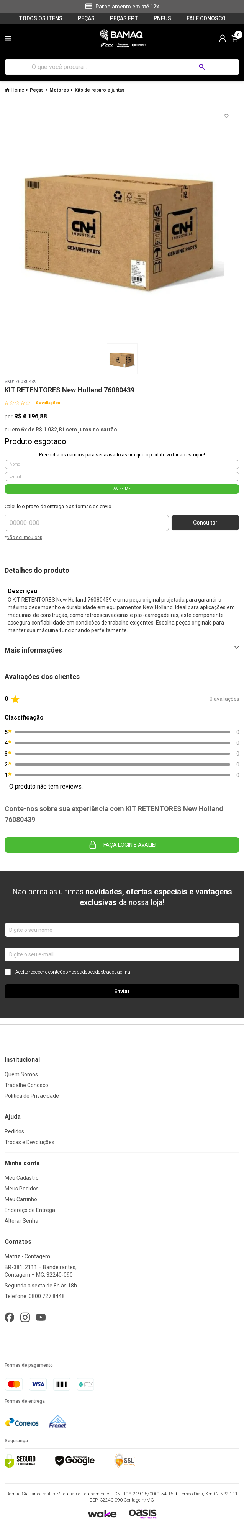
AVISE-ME (122, 489)
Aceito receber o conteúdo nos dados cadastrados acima (67, 972)
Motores (59, 90)
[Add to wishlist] (226, 116)
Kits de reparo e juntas (99, 90)
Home (17, 90)
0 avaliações (48, 403)
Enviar (122, 991)
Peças (37, 90)
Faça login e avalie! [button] (122, 844)
